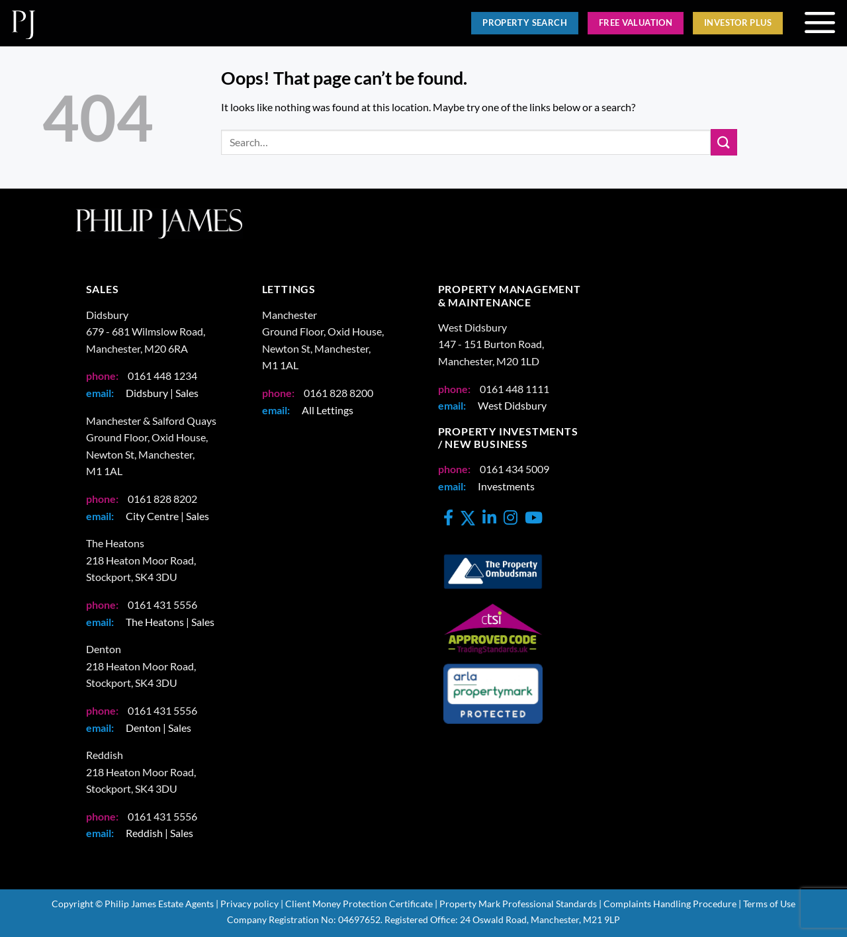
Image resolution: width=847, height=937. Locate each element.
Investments (506, 486)
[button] (819, 23)
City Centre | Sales (167, 516)
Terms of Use (769, 903)
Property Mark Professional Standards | (520, 903)
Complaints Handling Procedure (669, 903)
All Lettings (327, 410)
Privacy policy (249, 903)
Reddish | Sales (159, 832)
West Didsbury (512, 405)
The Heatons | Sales (170, 621)
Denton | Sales (158, 727)
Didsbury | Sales (162, 392)
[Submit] (724, 142)
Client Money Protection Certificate (359, 903)
